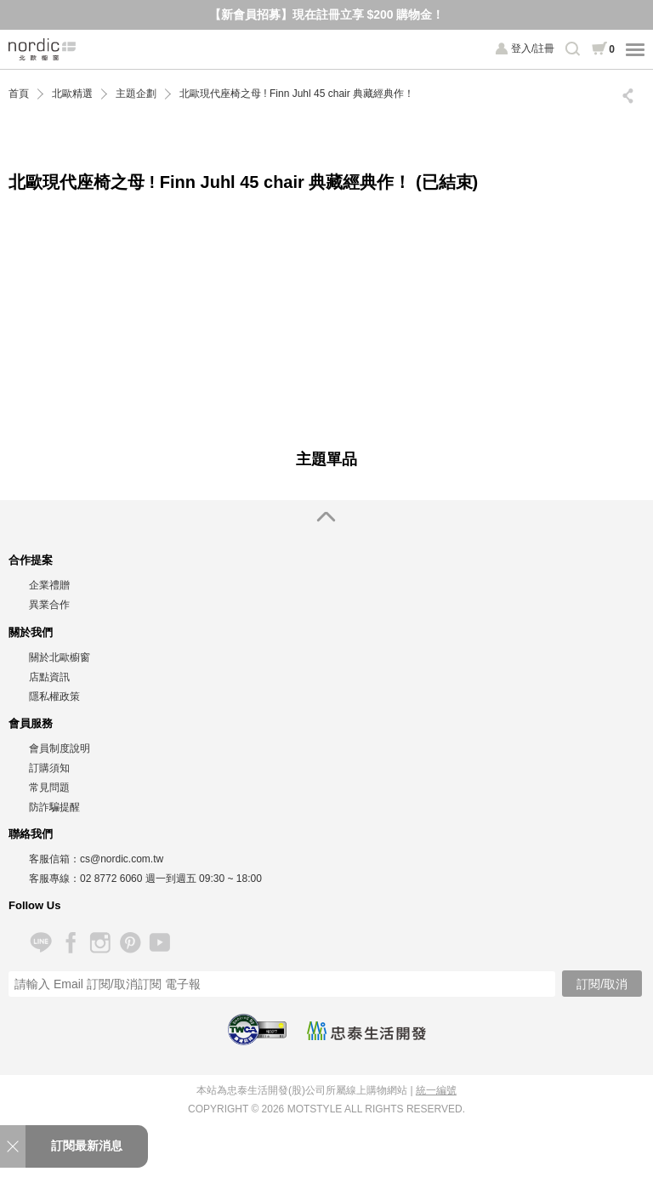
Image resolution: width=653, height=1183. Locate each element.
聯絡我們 (31, 834)
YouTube (159, 942)
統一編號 (436, 1090)
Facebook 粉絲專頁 (70, 942)
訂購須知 (49, 768)
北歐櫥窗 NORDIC (43, 49)
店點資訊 (49, 677)
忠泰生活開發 (366, 1030)
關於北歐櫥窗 (59, 657)
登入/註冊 (532, 48)
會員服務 (31, 723)
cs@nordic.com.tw (121, 859)
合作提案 (31, 560)
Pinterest (129, 942)
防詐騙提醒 (54, 807)
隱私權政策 (54, 696)
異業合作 (49, 605)
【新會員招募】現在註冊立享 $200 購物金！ (327, 14)
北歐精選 (72, 94)
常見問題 (49, 787)
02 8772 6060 (111, 878)
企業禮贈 (49, 585)
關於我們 (31, 632)
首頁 (19, 94)
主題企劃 (136, 94)
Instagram (99, 942)
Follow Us (34, 905)
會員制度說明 (59, 748)
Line (40, 942)
